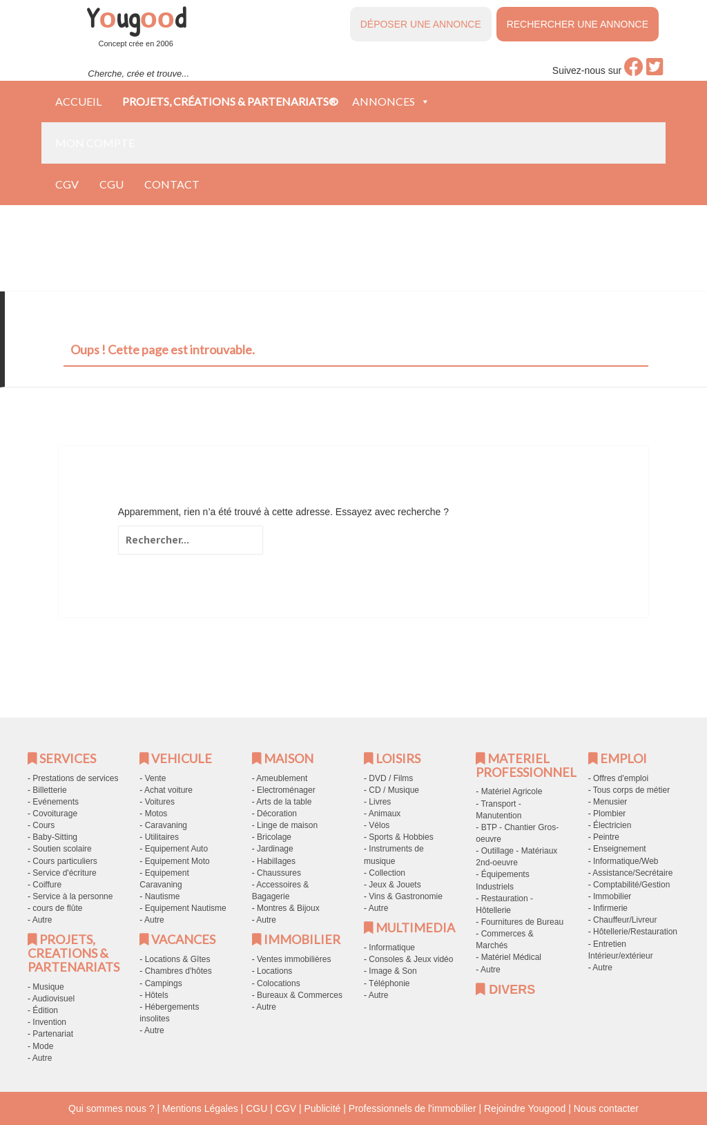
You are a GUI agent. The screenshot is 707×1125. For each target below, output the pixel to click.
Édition (45, 1010)
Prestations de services (75, 778)
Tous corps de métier (631, 790)
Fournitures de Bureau (522, 922)
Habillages (276, 861)
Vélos (379, 825)
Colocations (278, 983)
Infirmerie (610, 908)
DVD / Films (391, 778)
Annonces (391, 101)
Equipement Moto (177, 861)
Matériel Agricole (512, 791)
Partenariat (52, 1034)
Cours (43, 825)
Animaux (385, 813)
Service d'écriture (64, 873)
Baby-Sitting (54, 837)
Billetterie (49, 790)
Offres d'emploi (620, 778)
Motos (156, 813)
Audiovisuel (53, 998)
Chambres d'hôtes (178, 971)
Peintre (606, 837)
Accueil (78, 101)
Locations (274, 971)
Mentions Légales (200, 1108)
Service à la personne (72, 896)
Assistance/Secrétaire (632, 873)
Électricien (612, 825)
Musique (48, 987)
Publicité (322, 1108)
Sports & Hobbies (401, 837)
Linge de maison (287, 825)
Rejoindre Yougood (524, 1108)
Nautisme (162, 896)
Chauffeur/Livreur (625, 920)
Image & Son (392, 971)
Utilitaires (162, 837)
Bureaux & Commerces (299, 995)
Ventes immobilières (294, 959)
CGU (111, 184)
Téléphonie (389, 983)
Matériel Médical (511, 957)
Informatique (392, 947)
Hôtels (156, 995)
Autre (42, 920)
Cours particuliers (64, 861)
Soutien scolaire (61, 849)
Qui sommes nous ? (111, 1108)
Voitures (160, 802)
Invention (49, 1022)
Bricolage (274, 837)
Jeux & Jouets (394, 885)
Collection (387, 873)
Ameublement (281, 778)
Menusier (610, 802)
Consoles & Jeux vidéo (411, 959)
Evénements (55, 802)
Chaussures (279, 873)
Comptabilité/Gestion (631, 885)
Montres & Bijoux (288, 908)
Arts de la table (283, 802)
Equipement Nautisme (185, 908)
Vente (155, 778)
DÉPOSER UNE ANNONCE (420, 24)
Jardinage (275, 849)
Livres (380, 802)
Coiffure (46, 885)
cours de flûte (57, 908)
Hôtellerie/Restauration (635, 931)
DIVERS (505, 990)
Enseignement (619, 849)
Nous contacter (606, 1108)
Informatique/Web (626, 861)
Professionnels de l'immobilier (412, 1108)
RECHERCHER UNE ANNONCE (577, 24)
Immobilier (612, 896)
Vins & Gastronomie (406, 896)
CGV (67, 184)
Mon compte (95, 142)
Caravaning (166, 825)
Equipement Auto (176, 849)
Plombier (609, 813)
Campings (163, 983)
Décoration (277, 813)
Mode (42, 1046)
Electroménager (286, 790)
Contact (172, 184)
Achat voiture (168, 790)
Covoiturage (54, 813)
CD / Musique (394, 790)
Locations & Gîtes (178, 959)
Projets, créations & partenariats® (230, 101)
